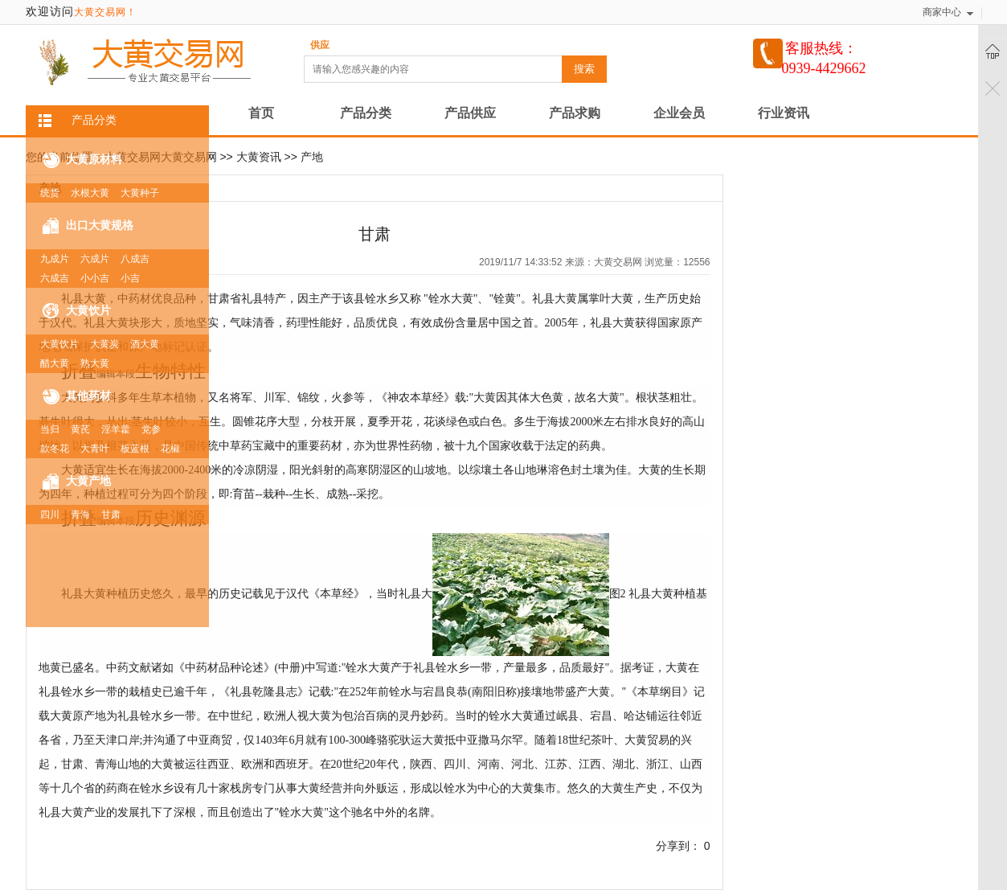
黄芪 (80, 429)
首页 (261, 113)
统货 (49, 193)
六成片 (94, 259)
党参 (151, 429)
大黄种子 (140, 193)
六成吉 (54, 278)
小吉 (130, 278)
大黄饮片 (59, 344)
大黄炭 (104, 344)
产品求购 (574, 113)
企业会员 (679, 113)
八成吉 (135, 259)
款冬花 (54, 448)
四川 (49, 514)
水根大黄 (90, 193)
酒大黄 (144, 344)
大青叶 (94, 448)
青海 (80, 514)
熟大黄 (94, 363)
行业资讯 (783, 113)
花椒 (170, 448)
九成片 (54, 259)
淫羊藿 (115, 429)
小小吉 (94, 278)
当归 (49, 429)
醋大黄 (54, 363)
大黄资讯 (258, 156)
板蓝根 (135, 448)
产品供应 (470, 113)
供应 (320, 45)
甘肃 (111, 514)
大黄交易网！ (105, 12)
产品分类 (365, 113)
